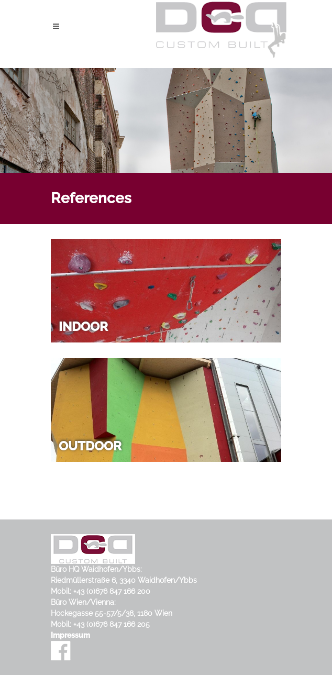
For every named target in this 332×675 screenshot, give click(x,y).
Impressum (70, 635)
